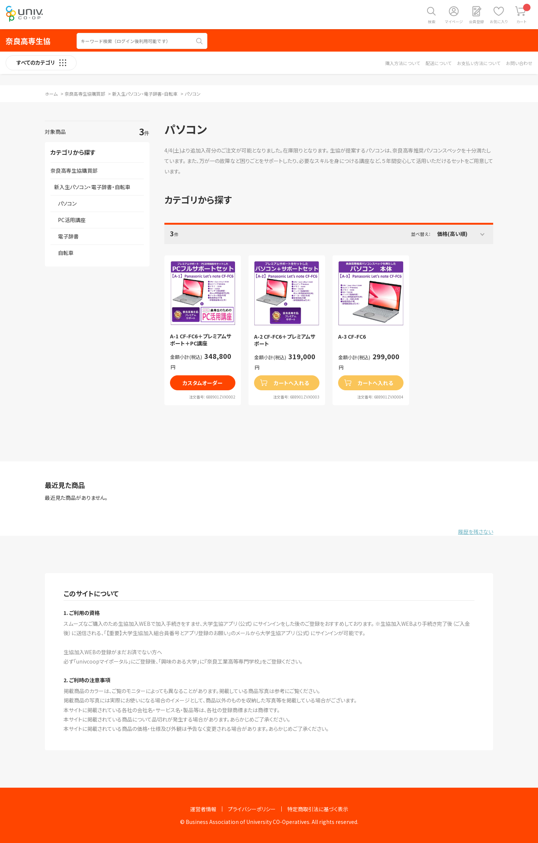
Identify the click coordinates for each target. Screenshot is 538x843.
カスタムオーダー (203, 383)
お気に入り (499, 21)
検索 (431, 21)
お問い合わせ (519, 63)
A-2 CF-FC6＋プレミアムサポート (284, 340)
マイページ (454, 21)
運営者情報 (203, 809)
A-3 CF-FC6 (352, 336)
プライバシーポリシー (252, 809)
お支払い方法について (478, 63)
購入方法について (402, 63)
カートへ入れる (291, 383)
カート (523, 14)
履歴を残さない (475, 531)
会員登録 (476, 21)
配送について (438, 63)
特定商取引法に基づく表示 (317, 809)
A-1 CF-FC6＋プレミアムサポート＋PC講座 (200, 340)
